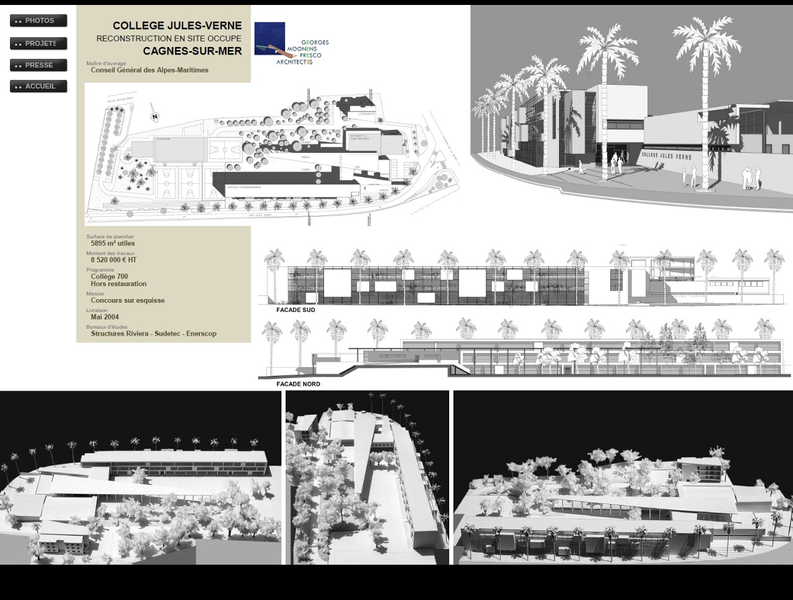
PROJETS (40, 43)
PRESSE (39, 65)
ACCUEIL (40, 86)
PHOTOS (39, 20)
